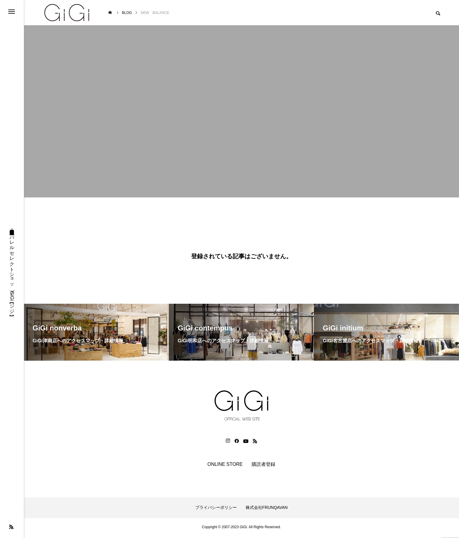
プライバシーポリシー (216, 509)
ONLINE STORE (225, 466)
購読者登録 (263, 466)
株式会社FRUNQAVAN (267, 509)
